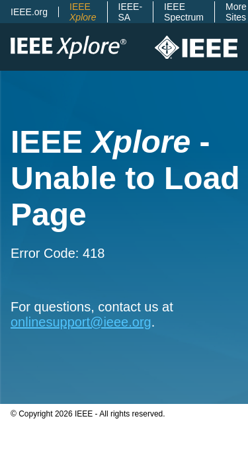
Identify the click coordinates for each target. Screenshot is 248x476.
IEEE (82, 11)
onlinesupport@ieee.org (81, 322)
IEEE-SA (130, 11)
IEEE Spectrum (184, 11)
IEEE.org (29, 12)
